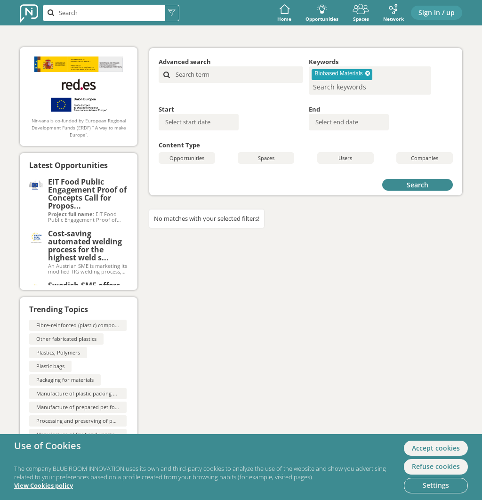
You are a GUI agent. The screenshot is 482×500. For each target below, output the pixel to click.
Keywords (323, 61)
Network (393, 13)
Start (166, 109)
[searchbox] (355, 87)
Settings (436, 485)
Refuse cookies (436, 466)
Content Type (179, 145)
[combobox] (370, 80)
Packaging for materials (65, 379)
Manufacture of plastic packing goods (82, 393)
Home (284, 13)
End (314, 109)
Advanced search (185, 61)
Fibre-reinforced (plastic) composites (81, 325)
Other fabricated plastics (66, 338)
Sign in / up (436, 12)
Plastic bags (50, 366)
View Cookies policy (43, 486)
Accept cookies (436, 448)
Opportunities (321, 13)
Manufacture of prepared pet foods (80, 407)
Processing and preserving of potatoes (83, 420)
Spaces (361, 13)
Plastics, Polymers (58, 352)
